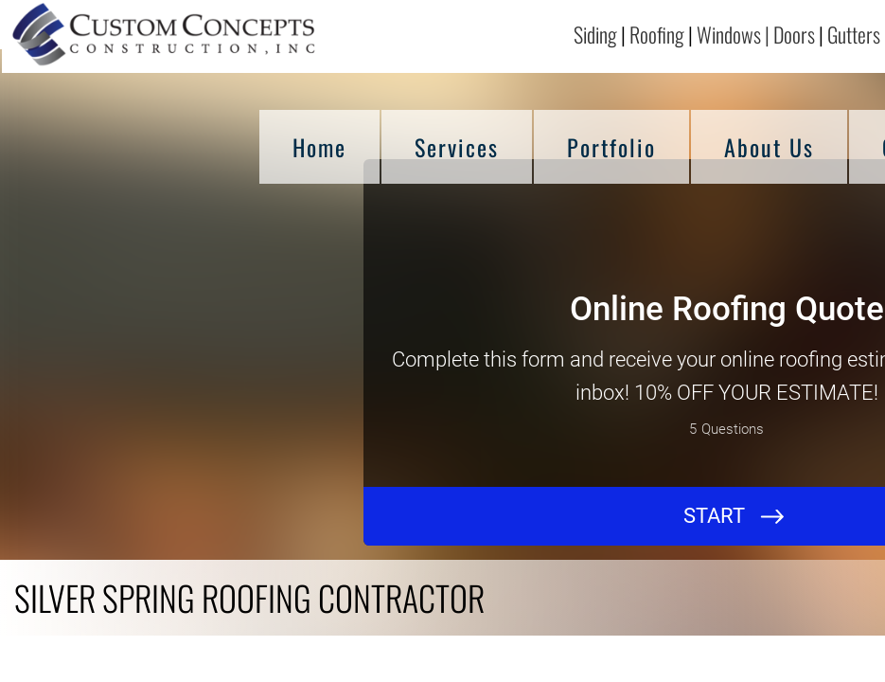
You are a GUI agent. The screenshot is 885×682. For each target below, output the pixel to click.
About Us (769, 147)
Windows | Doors (756, 34)
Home (319, 147)
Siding (595, 34)
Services (457, 147)
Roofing (656, 34)
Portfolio (611, 147)
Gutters (855, 34)
